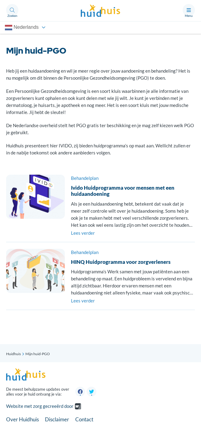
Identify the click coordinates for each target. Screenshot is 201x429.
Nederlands (22, 27)
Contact (84, 419)
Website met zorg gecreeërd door (39, 406)
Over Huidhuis (22, 419)
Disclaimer (57, 419)
